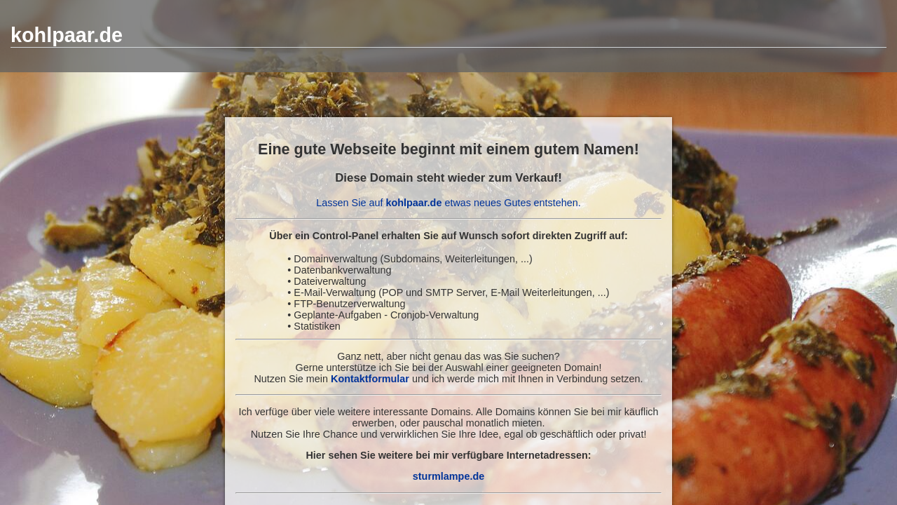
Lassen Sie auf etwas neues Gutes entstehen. (448, 202)
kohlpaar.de (67, 35)
